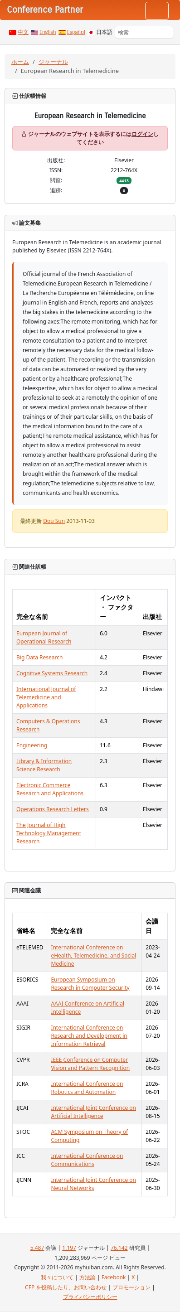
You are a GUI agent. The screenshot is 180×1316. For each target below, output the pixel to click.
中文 (23, 32)
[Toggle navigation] (157, 11)
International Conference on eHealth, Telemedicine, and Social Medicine (93, 955)
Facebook (114, 1277)
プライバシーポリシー (90, 1297)
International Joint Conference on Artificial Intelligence (93, 1112)
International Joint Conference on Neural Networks (93, 1184)
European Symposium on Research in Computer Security (90, 984)
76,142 (119, 1248)
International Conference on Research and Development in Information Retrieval (89, 1036)
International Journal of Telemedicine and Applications (46, 697)
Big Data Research (39, 657)
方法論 (87, 1277)
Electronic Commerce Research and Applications (49, 789)
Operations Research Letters (52, 809)
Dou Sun (54, 521)
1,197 (69, 1248)
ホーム (20, 62)
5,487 (37, 1248)
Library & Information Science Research (44, 765)
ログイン (142, 134)
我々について (57, 1277)
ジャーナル (53, 62)
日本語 (104, 32)
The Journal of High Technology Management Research (48, 833)
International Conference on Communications (87, 1160)
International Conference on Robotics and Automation (87, 1088)
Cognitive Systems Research (52, 673)
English (47, 32)
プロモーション (131, 1287)
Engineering (31, 745)
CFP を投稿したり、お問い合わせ (66, 1287)
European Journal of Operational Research (43, 637)
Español (76, 32)
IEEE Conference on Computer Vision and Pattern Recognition (90, 1064)
